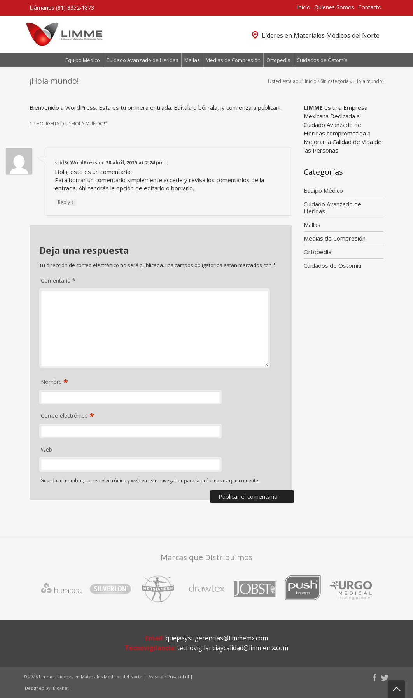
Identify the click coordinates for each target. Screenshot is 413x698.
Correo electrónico (65, 416)
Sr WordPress (81, 162)
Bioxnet (61, 688)
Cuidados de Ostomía (322, 59)
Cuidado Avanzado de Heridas (142, 59)
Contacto (370, 7)
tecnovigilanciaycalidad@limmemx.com (232, 647)
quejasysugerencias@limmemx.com (217, 638)
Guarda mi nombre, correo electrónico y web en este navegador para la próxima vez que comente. (149, 480)
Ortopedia (278, 59)
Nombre (52, 382)
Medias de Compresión (233, 59)
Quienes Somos (334, 7)
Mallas (192, 59)
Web (46, 449)
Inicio (303, 7)
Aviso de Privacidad (169, 676)
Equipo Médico (82, 59)
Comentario (58, 280)
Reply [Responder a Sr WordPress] (66, 202)
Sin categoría (334, 81)
